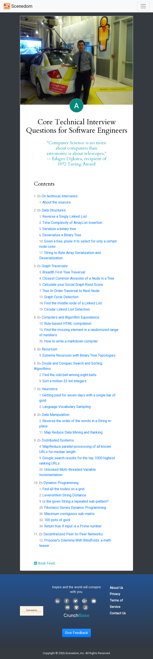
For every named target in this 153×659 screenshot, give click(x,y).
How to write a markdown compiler (71, 341)
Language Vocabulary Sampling (66, 407)
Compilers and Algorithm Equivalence (70, 317)
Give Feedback (76, 633)
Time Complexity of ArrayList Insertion (72, 223)
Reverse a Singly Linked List (64, 216)
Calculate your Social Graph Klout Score (72, 284)
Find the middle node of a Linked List (73, 303)
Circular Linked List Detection (67, 309)
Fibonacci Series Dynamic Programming (75, 507)
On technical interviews (60, 196)
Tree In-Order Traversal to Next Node (71, 291)
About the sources (56, 202)
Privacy (115, 594)
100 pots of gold (57, 520)
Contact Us (118, 613)
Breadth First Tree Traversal (63, 272)
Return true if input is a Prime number (73, 526)
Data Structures (54, 210)
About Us (116, 588)
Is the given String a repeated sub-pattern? (75, 501)
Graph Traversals (55, 266)
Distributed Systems (58, 440)
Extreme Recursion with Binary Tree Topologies (79, 355)
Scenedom (18, 6)
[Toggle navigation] (143, 6)
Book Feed (44, 563)
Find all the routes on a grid (63, 489)
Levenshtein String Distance (64, 495)
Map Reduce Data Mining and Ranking (73, 432)
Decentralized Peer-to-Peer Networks (73, 534)
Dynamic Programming (60, 483)
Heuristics (50, 389)
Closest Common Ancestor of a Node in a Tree (78, 278)
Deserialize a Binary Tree (61, 235)
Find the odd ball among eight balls (69, 375)
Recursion (49, 349)
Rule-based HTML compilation (67, 323)
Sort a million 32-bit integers (64, 381)
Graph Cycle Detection (61, 297)
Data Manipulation (55, 415)
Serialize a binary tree (59, 229)
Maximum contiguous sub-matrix (69, 514)
